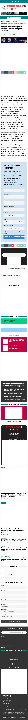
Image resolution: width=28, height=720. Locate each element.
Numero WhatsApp (9, 206)
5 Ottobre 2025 (5, 498)
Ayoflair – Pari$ (8, 574)
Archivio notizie (4, 638)
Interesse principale (9, 225)
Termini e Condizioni (19, 718)
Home (2, 636)
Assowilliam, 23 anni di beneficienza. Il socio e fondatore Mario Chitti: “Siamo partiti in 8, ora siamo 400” (16, 347)
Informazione (4, 643)
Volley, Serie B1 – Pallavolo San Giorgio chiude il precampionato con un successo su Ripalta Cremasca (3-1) (14, 399)
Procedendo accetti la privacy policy (10, 619)
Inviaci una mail (17, 580)
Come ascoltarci (4, 640)
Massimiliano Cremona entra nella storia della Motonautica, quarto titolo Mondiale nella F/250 (16, 340)
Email (5, 200)
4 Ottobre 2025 (5, 562)
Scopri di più (6, 703)
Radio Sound (11, 329)
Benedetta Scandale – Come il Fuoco (13, 570)
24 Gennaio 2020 (6, 34)
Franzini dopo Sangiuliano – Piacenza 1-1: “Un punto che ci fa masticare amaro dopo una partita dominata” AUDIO (13, 385)
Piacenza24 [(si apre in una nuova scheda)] (17, 329)
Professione (7, 213)
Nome (5, 188)
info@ (8, 701)
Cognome (6, 194)
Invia (16, 321)
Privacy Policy (13, 718)
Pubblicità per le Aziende (6, 645)
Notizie (8, 21)
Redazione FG (13, 34)
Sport (14, 354)
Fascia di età (7, 219)
